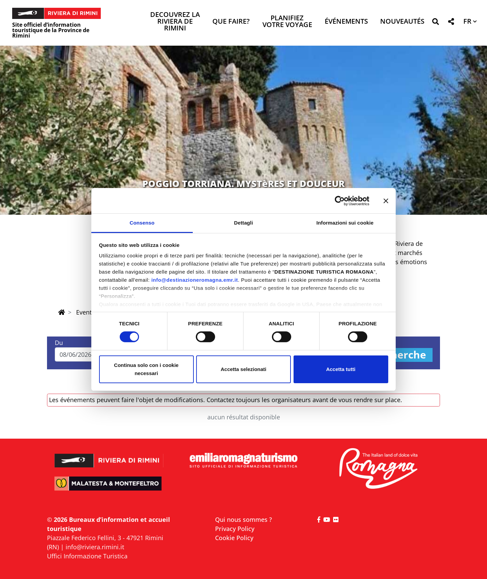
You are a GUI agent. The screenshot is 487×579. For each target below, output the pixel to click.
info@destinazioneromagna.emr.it (194, 280)
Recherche (399, 355)
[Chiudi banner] (386, 200)
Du (59, 343)
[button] (435, 22)
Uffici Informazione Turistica (87, 556)
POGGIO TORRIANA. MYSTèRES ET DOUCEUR (243, 183)
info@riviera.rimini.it (95, 547)
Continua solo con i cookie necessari (146, 369)
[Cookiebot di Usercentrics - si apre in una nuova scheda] (339, 200)
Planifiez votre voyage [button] (287, 22)
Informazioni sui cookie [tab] (345, 223)
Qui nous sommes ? (243, 519)
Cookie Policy (234, 538)
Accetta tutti (340, 369)
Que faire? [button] (231, 22)
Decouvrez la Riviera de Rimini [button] (175, 21)
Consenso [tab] (142, 223)
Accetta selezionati (243, 369)
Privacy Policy (234, 529)
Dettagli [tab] (243, 223)
